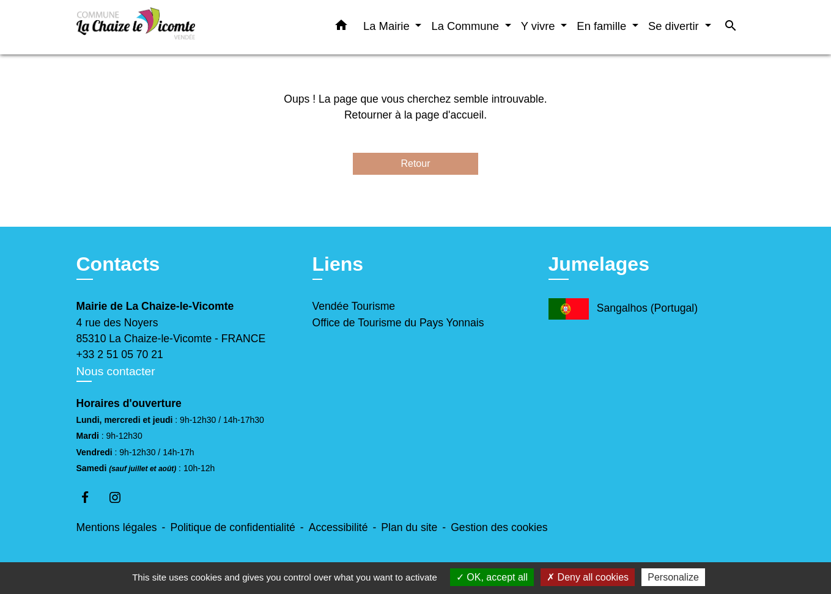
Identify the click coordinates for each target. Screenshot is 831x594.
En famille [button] (603, 26)
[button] (341, 27)
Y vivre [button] (539, 26)
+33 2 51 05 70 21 (119, 354)
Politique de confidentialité (232, 527)
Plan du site (409, 527)
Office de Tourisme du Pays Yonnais (398, 323)
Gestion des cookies (499, 527)
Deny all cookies (588, 577)
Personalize (673, 577)
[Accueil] (152, 27)
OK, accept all (492, 577)
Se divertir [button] (675, 26)
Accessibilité (338, 527)
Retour (415, 163)
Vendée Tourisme (354, 306)
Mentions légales (116, 527)
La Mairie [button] (388, 26)
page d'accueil (449, 115)
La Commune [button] (466, 26)
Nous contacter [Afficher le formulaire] (115, 371)
